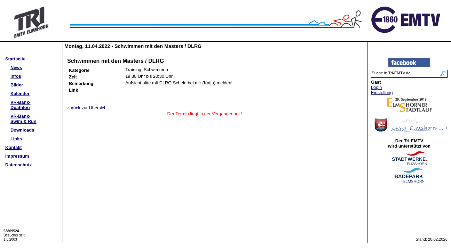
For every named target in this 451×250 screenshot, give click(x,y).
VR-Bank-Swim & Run (23, 119)
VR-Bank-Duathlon (20, 105)
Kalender (20, 93)
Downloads (22, 130)
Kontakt (13, 147)
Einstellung (382, 92)
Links (16, 138)
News (16, 67)
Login (376, 87)
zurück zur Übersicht (87, 107)
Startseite (15, 58)
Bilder (16, 85)
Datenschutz (18, 164)
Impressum (17, 156)
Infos (15, 76)
